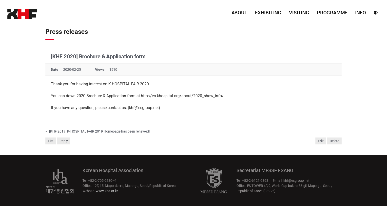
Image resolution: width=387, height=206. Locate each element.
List (51, 141)
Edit (321, 141)
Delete (334, 141)
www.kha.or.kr (107, 191)
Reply (63, 141)
